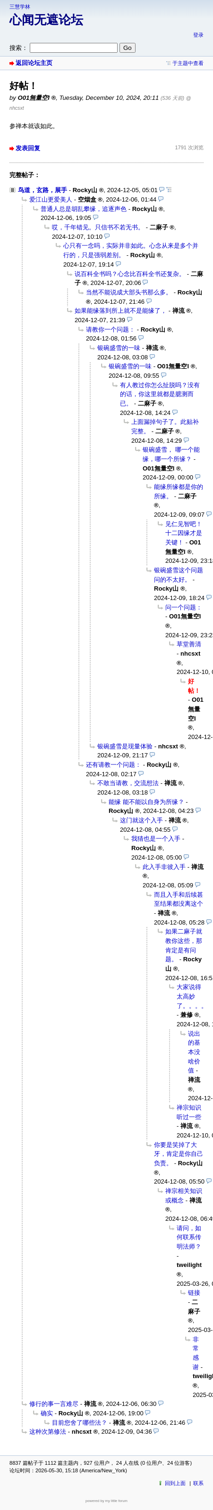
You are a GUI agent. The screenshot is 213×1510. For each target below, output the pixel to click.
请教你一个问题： (110, 329)
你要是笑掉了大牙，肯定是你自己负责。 (178, 1154)
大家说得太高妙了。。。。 (192, 996)
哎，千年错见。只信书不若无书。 (98, 227)
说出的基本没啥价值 (194, 1052)
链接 (194, 1292)
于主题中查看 (188, 63)
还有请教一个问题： (113, 764)
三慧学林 (19, 6)
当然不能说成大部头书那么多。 (129, 292)
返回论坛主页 (34, 62)
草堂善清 (189, 644)
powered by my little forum (106, 1501)
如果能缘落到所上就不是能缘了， (121, 310)
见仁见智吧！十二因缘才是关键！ (183, 533)
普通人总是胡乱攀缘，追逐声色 (84, 208)
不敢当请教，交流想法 (128, 783)
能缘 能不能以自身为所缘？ (146, 801)
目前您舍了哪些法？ (79, 1422)
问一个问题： (183, 607)
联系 (198, 1483)
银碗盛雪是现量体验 (125, 746)
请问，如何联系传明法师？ (189, 1237)
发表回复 (28, 148)
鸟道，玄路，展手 (42, 190)
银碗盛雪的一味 (118, 347)
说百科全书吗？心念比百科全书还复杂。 (130, 273)
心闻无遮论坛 (46, 19)
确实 (47, 1413)
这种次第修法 (47, 1431)
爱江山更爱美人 (50, 199)
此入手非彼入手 (164, 866)
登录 (198, 35)
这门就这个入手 (141, 820)
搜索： (18, 47)
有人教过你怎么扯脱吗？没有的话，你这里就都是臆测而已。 (160, 394)
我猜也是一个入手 (155, 838)
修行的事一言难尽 (53, 1403)
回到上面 (175, 1483)
